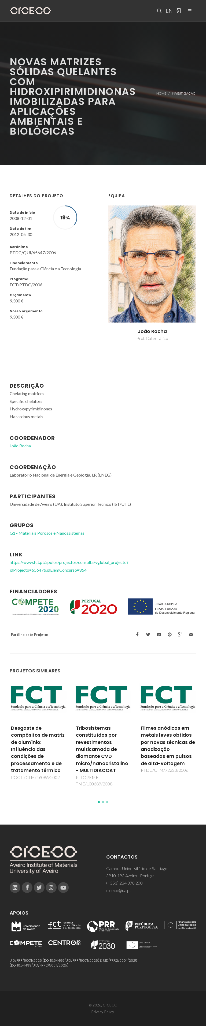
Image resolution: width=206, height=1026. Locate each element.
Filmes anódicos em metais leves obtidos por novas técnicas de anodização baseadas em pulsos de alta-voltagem (168, 746)
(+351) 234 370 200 (124, 882)
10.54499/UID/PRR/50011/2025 (74, 960)
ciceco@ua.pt (118, 890)
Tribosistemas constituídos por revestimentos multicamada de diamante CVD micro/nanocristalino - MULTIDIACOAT (102, 749)
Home (161, 93)
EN (168, 10)
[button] (99, 802)
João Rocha (152, 331)
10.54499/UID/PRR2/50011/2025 (42, 965)
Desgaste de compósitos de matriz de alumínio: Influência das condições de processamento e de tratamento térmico (38, 749)
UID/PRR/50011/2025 (26, 960)
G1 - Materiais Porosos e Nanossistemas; (48, 533)
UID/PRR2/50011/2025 (120, 960)
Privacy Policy (102, 1011)
